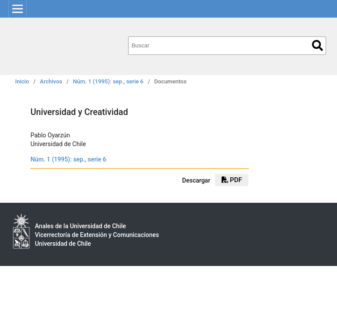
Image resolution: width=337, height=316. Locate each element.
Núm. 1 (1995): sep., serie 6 (108, 81)
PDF (232, 180)
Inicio (22, 81)
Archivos (51, 81)
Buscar (317, 45)
